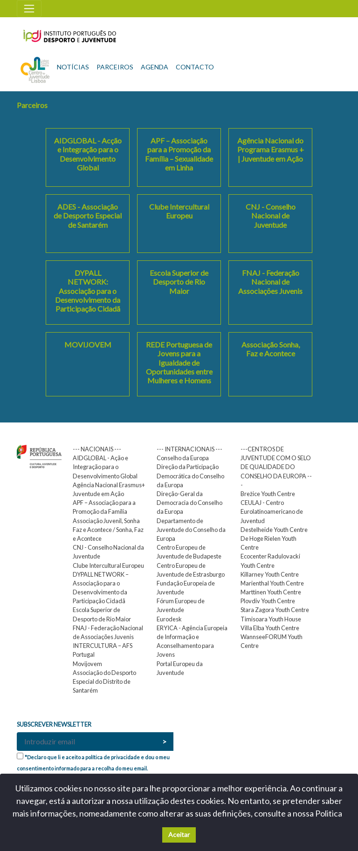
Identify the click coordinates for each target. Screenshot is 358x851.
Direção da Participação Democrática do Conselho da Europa (190, 475)
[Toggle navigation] (29, 8)
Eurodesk (169, 619)
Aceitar (179, 834)
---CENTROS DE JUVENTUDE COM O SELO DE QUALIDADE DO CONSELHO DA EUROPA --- (276, 467)
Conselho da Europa (183, 458)
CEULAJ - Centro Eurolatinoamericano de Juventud (272, 511)
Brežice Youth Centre (268, 493)
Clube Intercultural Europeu (108, 565)
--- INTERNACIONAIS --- (189, 449)
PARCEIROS (114, 67)
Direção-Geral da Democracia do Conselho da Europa (189, 502)
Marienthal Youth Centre (272, 583)
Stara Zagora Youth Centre (275, 609)
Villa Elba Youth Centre (270, 628)
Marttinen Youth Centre (271, 592)
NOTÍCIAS (73, 67)
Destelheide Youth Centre (274, 529)
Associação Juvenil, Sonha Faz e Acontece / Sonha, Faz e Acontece (108, 529)
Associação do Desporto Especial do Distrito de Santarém (104, 681)
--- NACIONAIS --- (97, 449)
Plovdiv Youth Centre (268, 601)
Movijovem (87, 663)
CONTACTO (195, 67)
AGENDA (154, 67)
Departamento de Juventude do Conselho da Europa (191, 529)
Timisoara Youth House (271, 619)
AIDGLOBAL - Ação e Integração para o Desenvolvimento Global (105, 466)
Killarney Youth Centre (270, 574)
